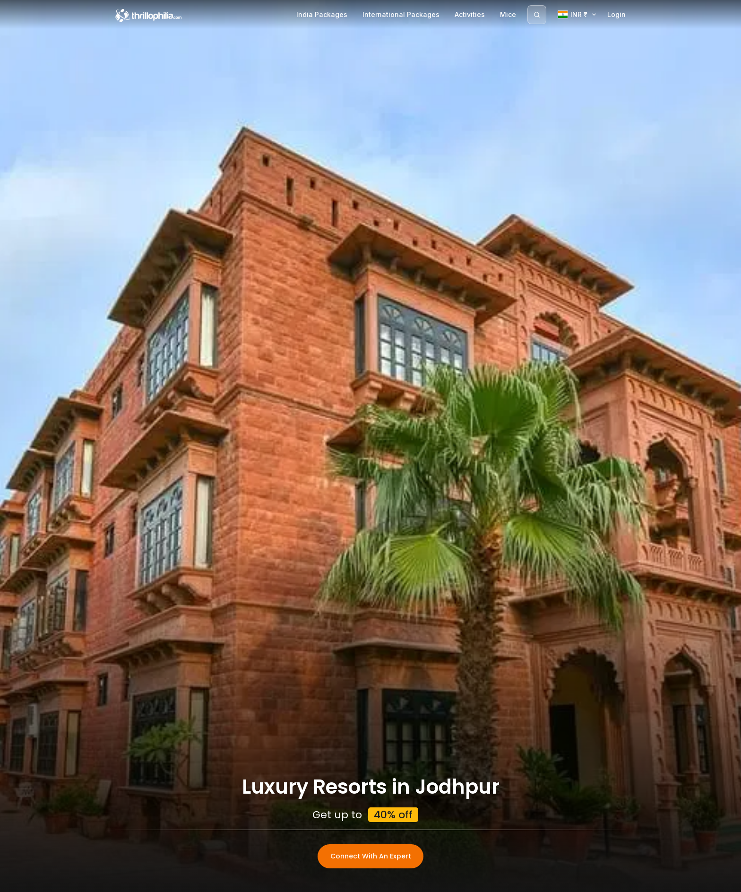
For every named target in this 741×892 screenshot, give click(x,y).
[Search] (536, 14)
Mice (508, 14)
